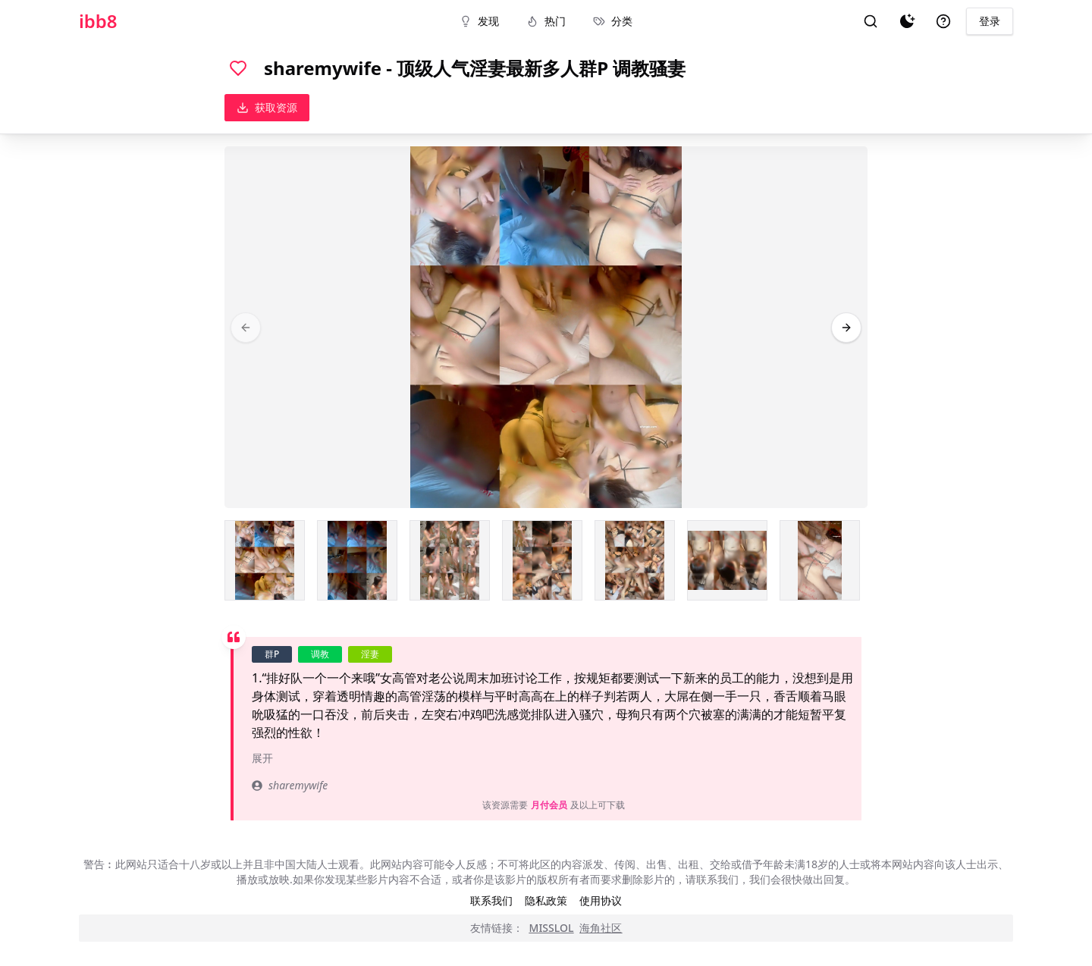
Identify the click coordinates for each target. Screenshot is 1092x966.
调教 (320, 654)
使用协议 (600, 900)
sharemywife (290, 785)
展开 (262, 758)
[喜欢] (238, 68)
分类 (612, 21)
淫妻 (370, 654)
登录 (989, 21)
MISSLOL (551, 928)
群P (272, 654)
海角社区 (600, 928)
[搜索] (870, 21)
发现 (479, 21)
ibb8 (98, 21)
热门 (546, 21)
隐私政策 (546, 900)
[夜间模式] (907, 21)
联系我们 (491, 900)
